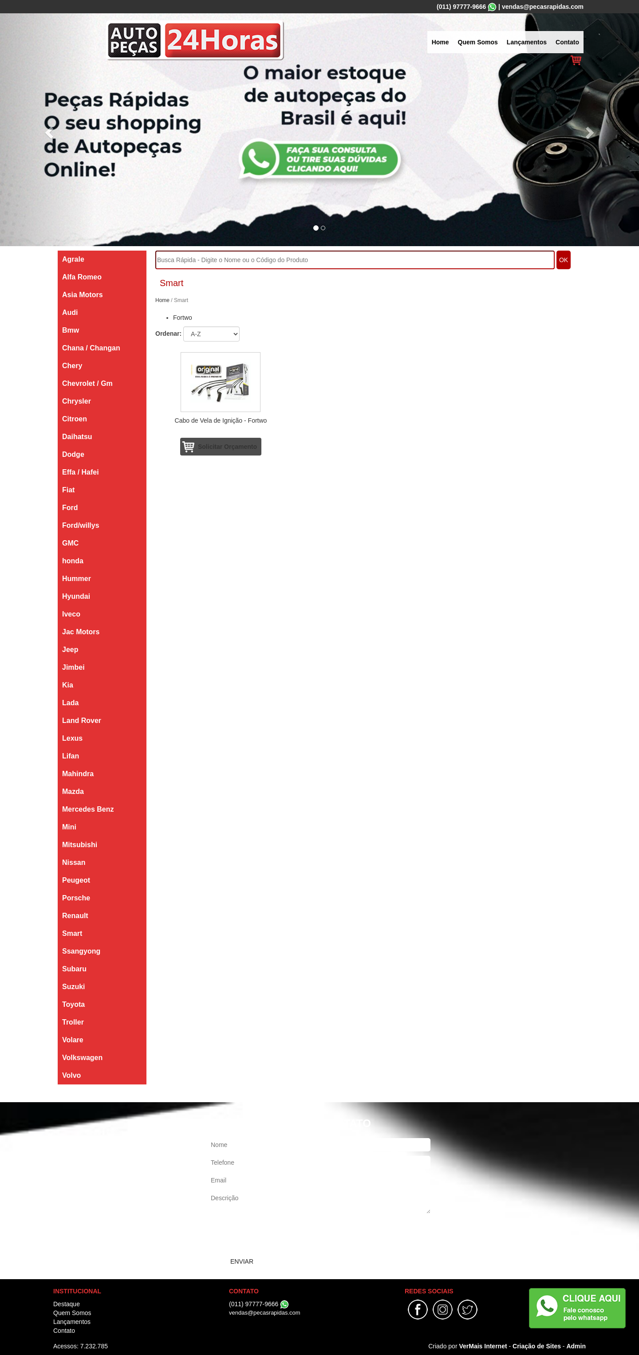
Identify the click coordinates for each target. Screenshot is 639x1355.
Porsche (76, 898)
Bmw (70, 330)
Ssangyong (81, 951)
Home (440, 42)
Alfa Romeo (82, 277)
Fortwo (182, 317)
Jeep (70, 649)
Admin (576, 1346)
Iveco (71, 614)
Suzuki (73, 986)
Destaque (66, 1304)
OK (563, 259)
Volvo (71, 1075)
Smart (72, 933)
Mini (69, 827)
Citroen (74, 419)
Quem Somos (478, 42)
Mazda (73, 791)
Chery (72, 365)
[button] (48, 129)
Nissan (73, 862)
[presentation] (276, 1235)
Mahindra (78, 774)
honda (72, 561)
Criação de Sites (537, 1346)
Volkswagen (82, 1057)
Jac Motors (80, 632)
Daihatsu (77, 436)
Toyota (73, 1004)
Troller (73, 1022)
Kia (67, 685)
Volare (72, 1040)
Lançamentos (527, 42)
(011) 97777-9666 (461, 6)
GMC (70, 543)
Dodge (73, 454)
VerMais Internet (483, 1346)
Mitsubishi (79, 844)
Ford (70, 507)
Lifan (70, 756)
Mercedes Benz (88, 809)
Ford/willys (80, 525)
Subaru (74, 969)
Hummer (76, 578)
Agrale (73, 259)
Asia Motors (82, 294)
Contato (567, 42)
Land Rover (81, 720)
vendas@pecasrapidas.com (543, 6)
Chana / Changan (91, 348)
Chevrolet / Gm (87, 383)
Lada (70, 703)
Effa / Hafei (80, 472)
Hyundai (76, 596)
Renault (75, 915)
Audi (70, 312)
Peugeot (76, 880)
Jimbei (73, 667)
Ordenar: (168, 333)
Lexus (72, 738)
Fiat (68, 490)
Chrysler (76, 401)
